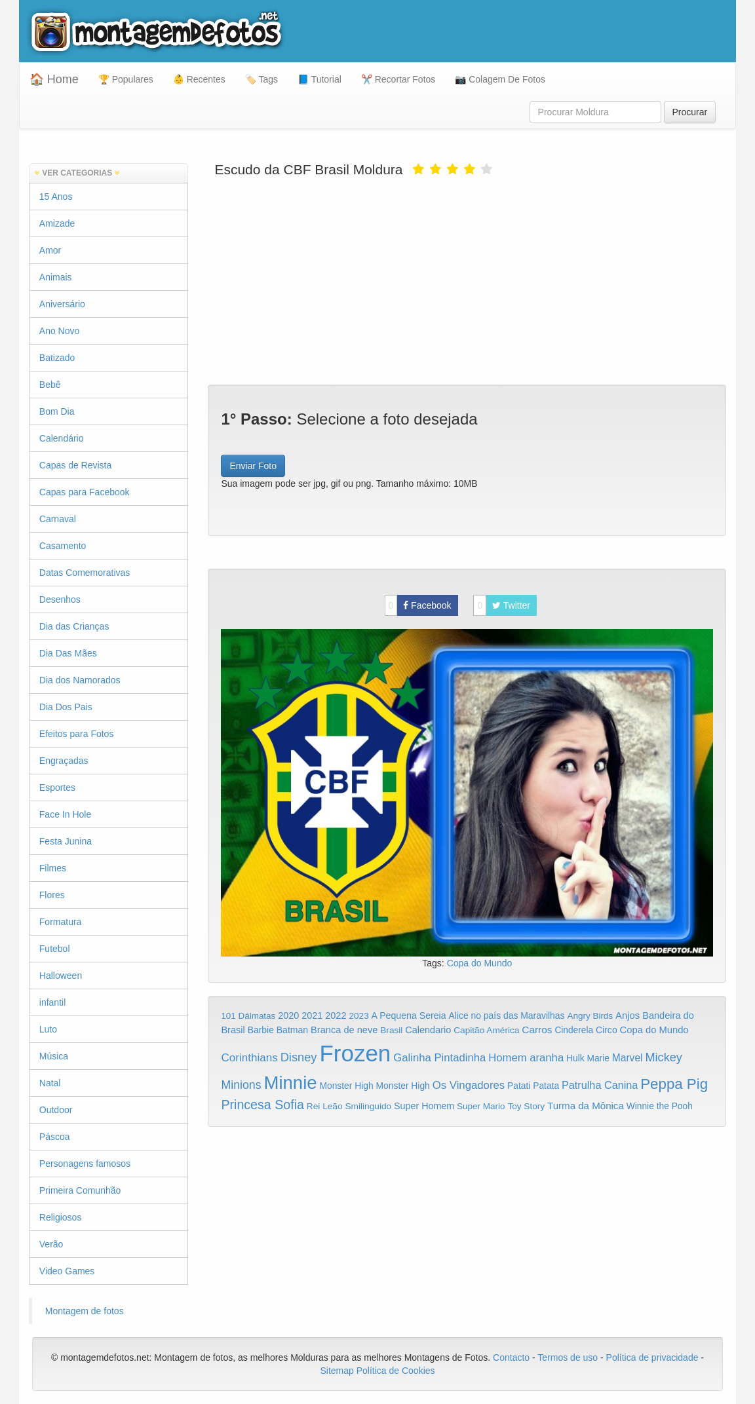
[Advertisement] (467, 279)
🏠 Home (54, 79)
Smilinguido (368, 1106)
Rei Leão (325, 1106)
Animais (55, 277)
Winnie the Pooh (660, 1106)
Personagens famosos (84, 1163)
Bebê (50, 384)
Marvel (627, 1057)
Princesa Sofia (262, 1104)
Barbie (261, 1030)
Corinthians (249, 1058)
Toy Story (526, 1106)
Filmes (52, 868)
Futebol (54, 948)
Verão (51, 1244)
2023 (358, 1016)
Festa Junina (65, 841)
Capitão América (486, 1030)
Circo (606, 1030)
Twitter (501, 605)
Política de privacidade (652, 1357)
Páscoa (54, 1136)
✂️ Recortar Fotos (398, 79)
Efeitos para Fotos (76, 734)
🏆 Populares (125, 79)
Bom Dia (57, 411)
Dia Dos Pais (65, 707)
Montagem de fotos (84, 1311)
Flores (52, 895)
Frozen (355, 1053)
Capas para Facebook (84, 492)
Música (53, 1056)
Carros (537, 1029)
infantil (52, 1002)
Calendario (428, 1030)
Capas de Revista (75, 465)
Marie (598, 1058)
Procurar (690, 112)
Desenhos (60, 599)
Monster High (346, 1085)
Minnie (290, 1082)
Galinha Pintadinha (439, 1058)
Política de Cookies (396, 1370)
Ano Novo (59, 331)
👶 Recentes (199, 79)
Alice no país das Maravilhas (507, 1015)
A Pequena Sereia (409, 1015)
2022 (335, 1015)
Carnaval (57, 519)
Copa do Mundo (480, 963)
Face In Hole (65, 814)
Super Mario (481, 1106)
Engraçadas (63, 760)
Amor (50, 250)
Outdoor (56, 1110)
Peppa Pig (674, 1084)
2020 (288, 1015)
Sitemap (336, 1370)
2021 (311, 1015)
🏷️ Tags (261, 79)
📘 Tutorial (319, 79)
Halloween (60, 975)
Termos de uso (567, 1357)
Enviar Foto (253, 466)
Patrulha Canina (600, 1085)
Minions (241, 1084)
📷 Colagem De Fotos (500, 79)
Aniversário (62, 304)
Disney (299, 1057)
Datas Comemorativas (84, 572)
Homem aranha (526, 1058)
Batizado (57, 357)
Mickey (663, 1057)
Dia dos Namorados (80, 680)
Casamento (63, 546)
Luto (48, 1029)
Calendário (61, 438)
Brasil (391, 1030)
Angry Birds (590, 1016)
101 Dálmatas (248, 1016)
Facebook (418, 605)
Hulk (575, 1058)
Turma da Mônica (585, 1105)
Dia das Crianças (74, 626)
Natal (50, 1083)
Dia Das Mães (68, 653)
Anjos (627, 1015)
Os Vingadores (469, 1085)
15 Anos (56, 196)
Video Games (67, 1271)
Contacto (512, 1357)
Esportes (57, 787)
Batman (292, 1030)
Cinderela (573, 1030)
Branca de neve (344, 1030)
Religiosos (60, 1217)
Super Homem (424, 1106)
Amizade (57, 223)
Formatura (60, 922)
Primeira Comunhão (80, 1190)
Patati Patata (533, 1086)
